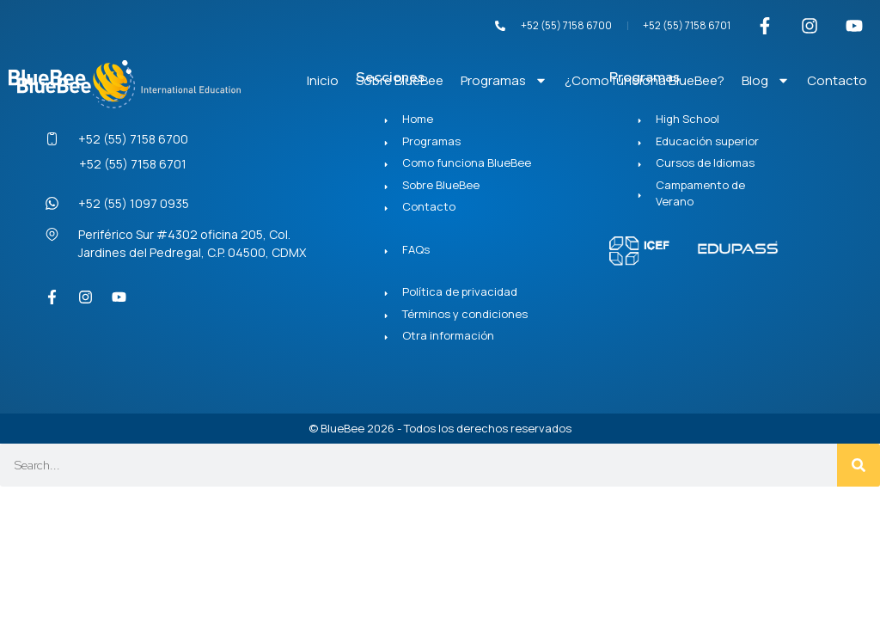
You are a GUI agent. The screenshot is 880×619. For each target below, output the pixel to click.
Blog (766, 80)
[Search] (858, 465)
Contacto (837, 80)
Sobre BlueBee (399, 80)
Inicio (323, 80)
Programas (504, 80)
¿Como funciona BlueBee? (644, 80)
